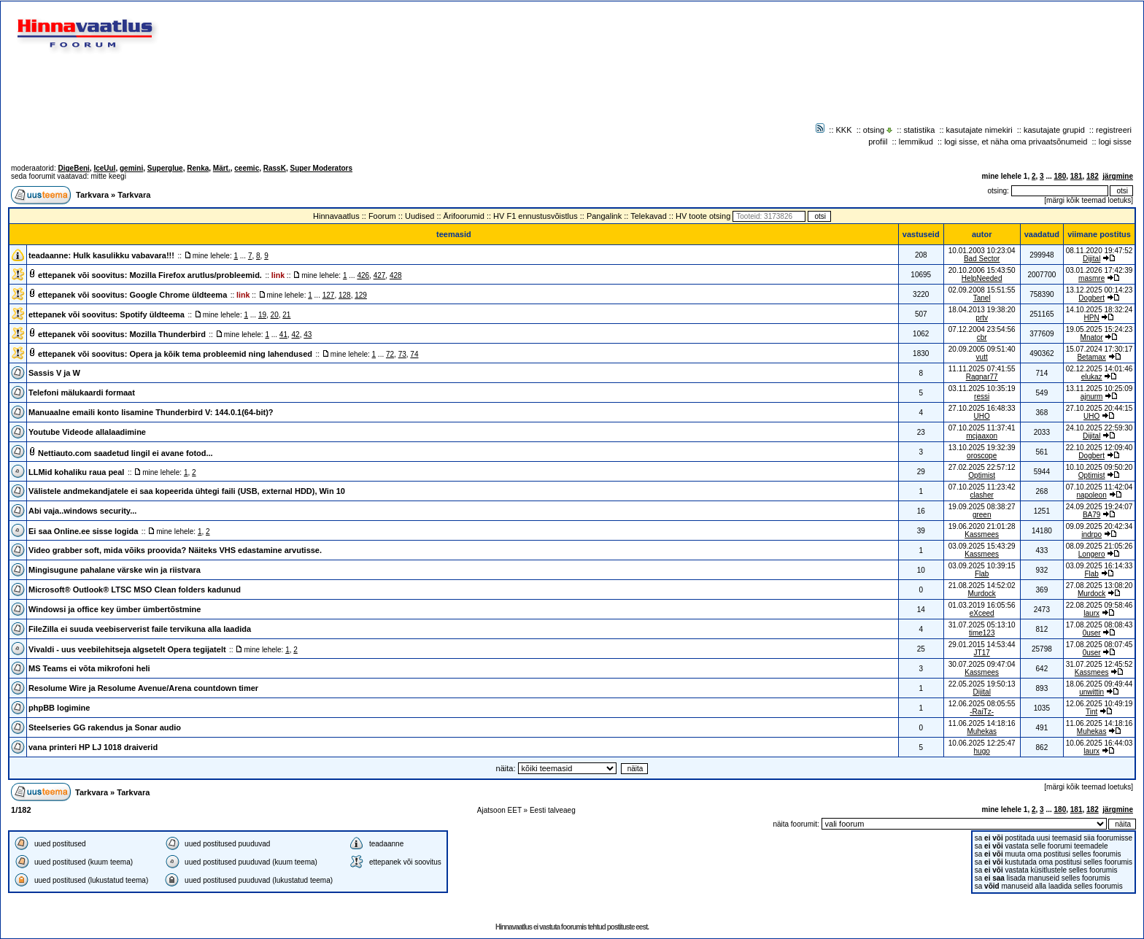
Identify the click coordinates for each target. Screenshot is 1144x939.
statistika (919, 129)
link (278, 275)
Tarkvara (92, 194)
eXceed (982, 613)
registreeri (1114, 129)
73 (402, 354)
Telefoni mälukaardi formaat (81, 392)
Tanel (982, 298)
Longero (1091, 554)
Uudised (419, 216)
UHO (982, 416)
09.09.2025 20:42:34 (1099, 526)
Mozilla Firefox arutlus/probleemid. (195, 275)
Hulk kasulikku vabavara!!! (123, 255)
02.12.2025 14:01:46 (1099, 369)
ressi (981, 397)
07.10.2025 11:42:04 (1099, 487)
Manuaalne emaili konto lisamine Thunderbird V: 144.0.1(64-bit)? (151, 412)
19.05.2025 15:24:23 (1099, 329)
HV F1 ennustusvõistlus (535, 216)
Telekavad (648, 216)
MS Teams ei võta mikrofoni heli (89, 668)
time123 (982, 633)
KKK (844, 129)
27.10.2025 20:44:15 (1099, 408)
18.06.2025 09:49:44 (1099, 684)
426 (363, 275)
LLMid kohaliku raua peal (76, 472)
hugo (982, 751)
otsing (873, 129)
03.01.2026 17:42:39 (1099, 270)
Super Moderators (321, 168)
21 (286, 315)
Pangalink (604, 216)
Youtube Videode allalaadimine (87, 432)
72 (390, 354)
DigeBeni (73, 168)
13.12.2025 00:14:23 (1099, 290)
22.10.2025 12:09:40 (1099, 448)
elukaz (1091, 377)
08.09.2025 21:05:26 (1099, 546)
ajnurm (1092, 397)
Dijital (1091, 259)
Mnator (1092, 337)
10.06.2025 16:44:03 (1099, 743)
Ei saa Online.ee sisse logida (83, 531)
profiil (877, 141)
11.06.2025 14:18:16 (1099, 723)
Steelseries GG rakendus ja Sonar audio (104, 727)
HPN (1091, 318)
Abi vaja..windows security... (82, 510)
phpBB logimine (59, 707)
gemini (131, 168)
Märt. (222, 168)
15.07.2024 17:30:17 (1099, 349)
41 (283, 335)
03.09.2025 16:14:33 (1099, 566)
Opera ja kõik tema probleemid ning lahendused (220, 353)
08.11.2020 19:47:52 (1099, 251)
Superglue (165, 168)
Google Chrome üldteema (178, 294)
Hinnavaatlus (336, 216)
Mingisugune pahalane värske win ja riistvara (114, 569)
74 (414, 354)
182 (1092, 176)
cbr (982, 337)
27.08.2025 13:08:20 (1099, 585)
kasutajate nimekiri (979, 129)
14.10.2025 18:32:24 (1099, 310)
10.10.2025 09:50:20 (1099, 467)
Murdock (981, 594)
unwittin (1091, 692)
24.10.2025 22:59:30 (1099, 428)
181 (1076, 176)
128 (345, 295)
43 (308, 335)
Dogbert (1091, 298)
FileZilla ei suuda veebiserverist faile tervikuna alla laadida (139, 629)
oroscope (982, 456)
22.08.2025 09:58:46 (1099, 605)
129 (361, 295)
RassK (274, 168)
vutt (982, 357)
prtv (981, 318)
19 (262, 315)
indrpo (1091, 534)
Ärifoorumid (464, 216)
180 (1060, 176)
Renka (198, 168)
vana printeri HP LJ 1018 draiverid (93, 747)
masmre (1091, 278)
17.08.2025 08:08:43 (1099, 625)
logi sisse (1115, 141)
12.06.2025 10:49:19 (1099, 704)
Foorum (382, 216)
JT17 (982, 653)
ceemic (246, 168)
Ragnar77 (982, 377)
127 (328, 295)
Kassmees (982, 534)
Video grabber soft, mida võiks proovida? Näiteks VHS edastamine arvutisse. (175, 550)
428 (396, 275)
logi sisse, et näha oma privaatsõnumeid (1015, 141)
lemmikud (916, 141)
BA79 (1091, 515)
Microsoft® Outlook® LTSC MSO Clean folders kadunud (134, 589)
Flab (982, 574)
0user (1092, 633)
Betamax (1091, 357)
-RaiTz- (982, 712)
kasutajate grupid (1054, 129)
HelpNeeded (982, 278)
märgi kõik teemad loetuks (1088, 200)
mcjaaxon (981, 436)
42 (296, 335)
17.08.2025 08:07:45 (1099, 645)
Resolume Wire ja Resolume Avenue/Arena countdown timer (143, 688)
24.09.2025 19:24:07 (1099, 507)
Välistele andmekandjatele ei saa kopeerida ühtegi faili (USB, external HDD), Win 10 (186, 491)
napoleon (1092, 495)
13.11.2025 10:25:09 (1099, 389)
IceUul (104, 168)
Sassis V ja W (54, 372)
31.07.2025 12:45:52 (1099, 664)
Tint (1091, 712)
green (982, 515)
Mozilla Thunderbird (167, 334)
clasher (982, 495)
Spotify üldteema (152, 314)
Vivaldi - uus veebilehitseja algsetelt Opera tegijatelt (127, 649)
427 (380, 275)
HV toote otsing (703, 216)
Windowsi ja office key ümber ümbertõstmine (114, 609)
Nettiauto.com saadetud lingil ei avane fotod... (125, 453)
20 (275, 315)
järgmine (1117, 176)
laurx (1091, 613)
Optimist (981, 475)
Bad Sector (982, 259)
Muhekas (982, 731)
